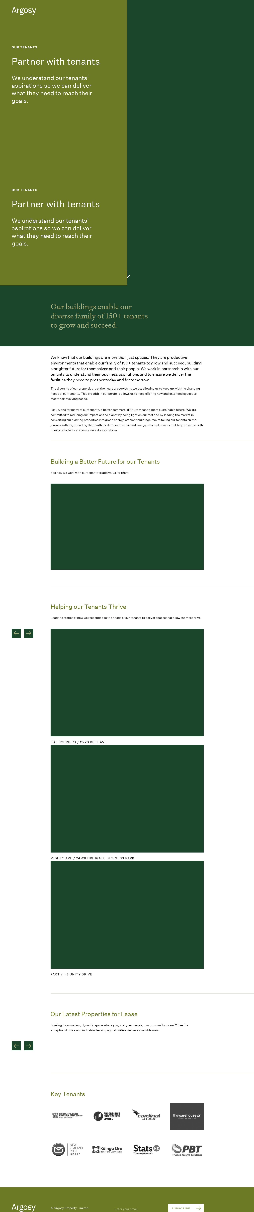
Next (28, 633)
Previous (16, 633)
